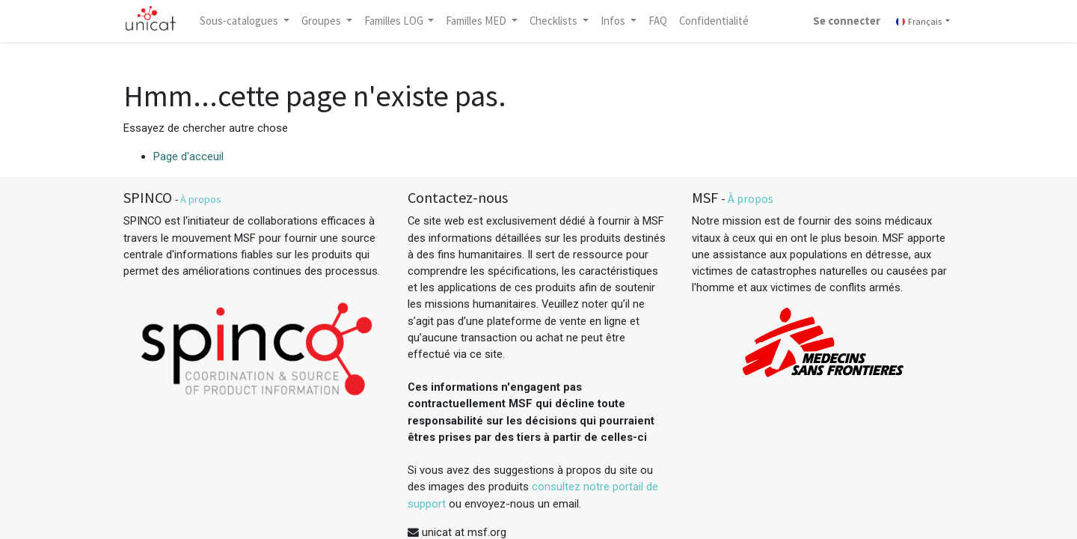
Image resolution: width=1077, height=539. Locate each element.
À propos (200, 199)
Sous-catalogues (240, 20)
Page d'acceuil (188, 156)
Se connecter (846, 20)
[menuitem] (657, 21)
